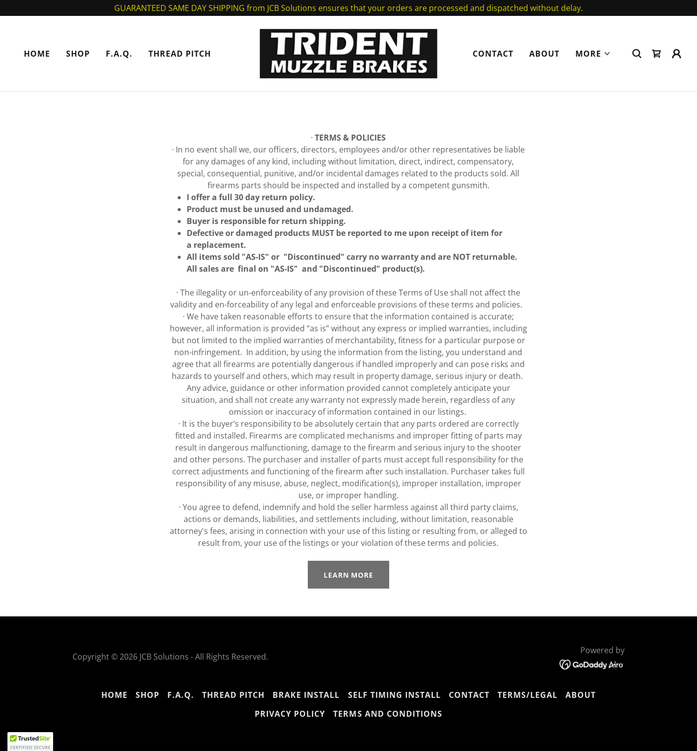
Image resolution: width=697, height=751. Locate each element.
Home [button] (114, 694)
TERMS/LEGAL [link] (527, 694)
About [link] (544, 53)
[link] (348, 52)
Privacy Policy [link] (290, 713)
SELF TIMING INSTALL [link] (394, 694)
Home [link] (37, 53)
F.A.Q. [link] (119, 53)
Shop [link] (78, 53)
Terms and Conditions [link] (387, 713)
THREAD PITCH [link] (179, 53)
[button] (593, 54)
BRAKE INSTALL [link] (306, 694)
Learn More (348, 575)
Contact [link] (493, 53)
